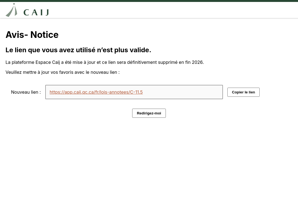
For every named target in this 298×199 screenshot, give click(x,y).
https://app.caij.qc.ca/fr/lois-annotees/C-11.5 (96, 92)
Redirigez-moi (149, 113)
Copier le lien (243, 92)
